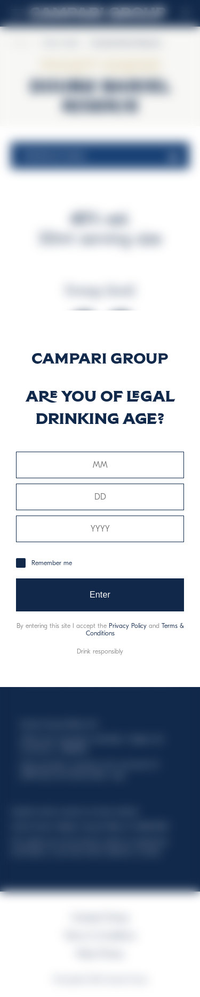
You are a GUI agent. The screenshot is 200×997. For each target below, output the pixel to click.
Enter (100, 594)
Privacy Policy (128, 626)
